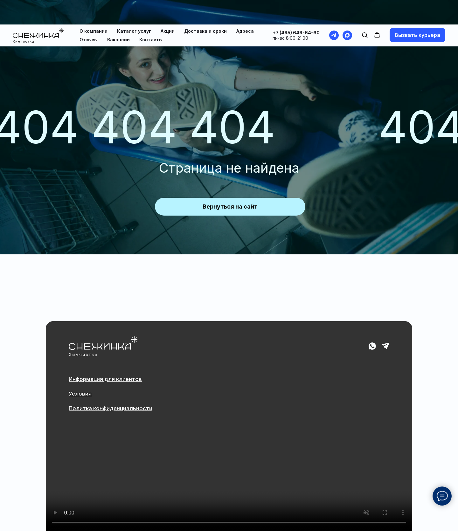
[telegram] (334, 11)
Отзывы (89, 15)
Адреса (245, 6)
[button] (365, 10)
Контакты (151, 15)
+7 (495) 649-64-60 (296, 8)
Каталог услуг (134, 6)
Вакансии (118, 15)
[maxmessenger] (347, 11)
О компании (94, 6)
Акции (168, 6)
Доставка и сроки (205, 6)
